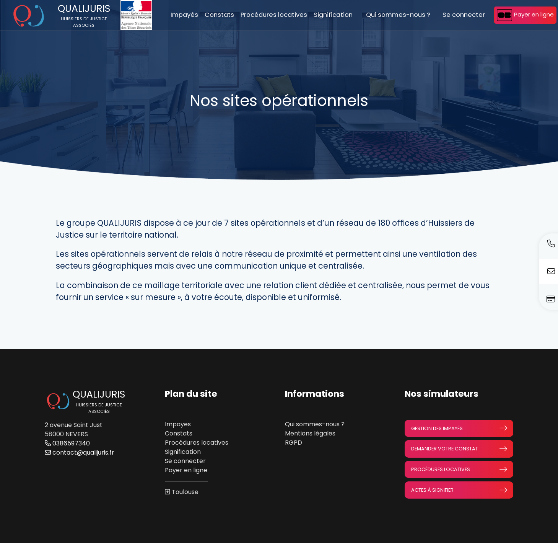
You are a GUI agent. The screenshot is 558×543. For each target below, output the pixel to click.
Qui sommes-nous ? (398, 14)
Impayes (178, 424)
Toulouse (185, 492)
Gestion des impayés (459, 428)
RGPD (293, 442)
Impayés (184, 14)
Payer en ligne (525, 15)
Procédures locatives (274, 14)
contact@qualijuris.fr (79, 452)
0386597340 (67, 443)
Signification (333, 14)
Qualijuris (84, 8)
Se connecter (463, 14)
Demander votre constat (459, 449)
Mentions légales (310, 433)
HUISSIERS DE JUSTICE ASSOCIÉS (84, 22)
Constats (219, 14)
